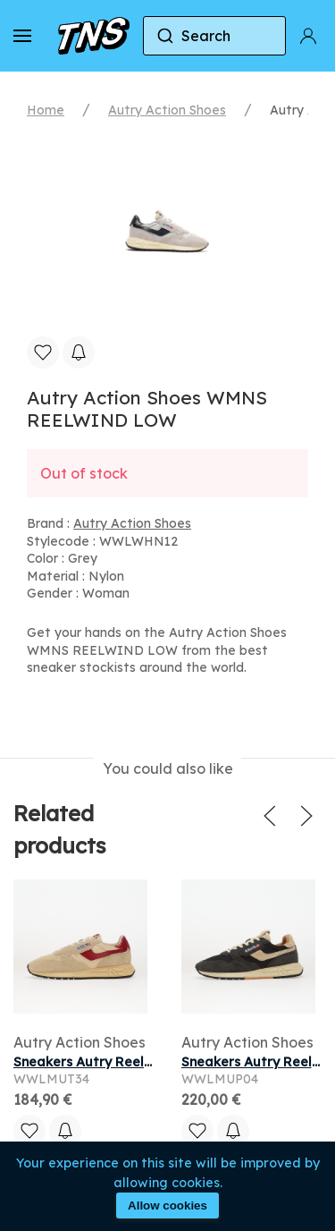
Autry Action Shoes (167, 110)
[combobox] (214, 35)
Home (45, 110)
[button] (22, 36)
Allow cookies (167, 1205)
